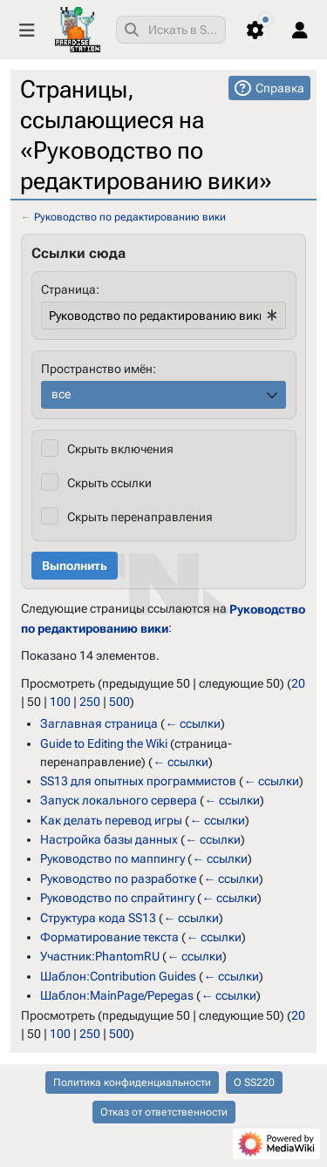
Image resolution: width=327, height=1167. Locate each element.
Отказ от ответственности (164, 1112)
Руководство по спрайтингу (117, 898)
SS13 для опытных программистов (138, 781)
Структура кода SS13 (98, 917)
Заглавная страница (99, 723)
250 (89, 702)
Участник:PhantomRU (100, 956)
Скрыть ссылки (109, 483)
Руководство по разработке (118, 878)
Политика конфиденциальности (132, 1082)
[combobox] (171, 30)
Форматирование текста (109, 937)
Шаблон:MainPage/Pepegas (117, 995)
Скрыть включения (120, 449)
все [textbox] (61, 394)
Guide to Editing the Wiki (103, 743)
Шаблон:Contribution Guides (118, 976)
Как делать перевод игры (111, 819)
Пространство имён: (98, 369)
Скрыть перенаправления (140, 517)
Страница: (70, 289)
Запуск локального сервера (118, 800)
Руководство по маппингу (112, 858)
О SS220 (254, 1082)
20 (298, 683)
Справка (279, 88)
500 (119, 702)
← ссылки (193, 723)
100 (60, 702)
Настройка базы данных (109, 839)
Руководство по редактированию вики (130, 217)
